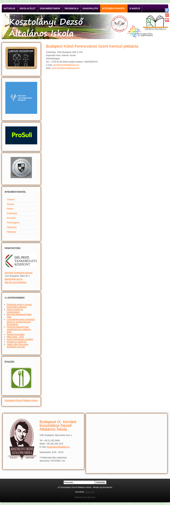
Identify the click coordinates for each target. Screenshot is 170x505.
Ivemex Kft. (90, 492)
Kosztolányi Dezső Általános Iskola (21, 400)
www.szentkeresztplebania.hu (66, 68)
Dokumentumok (50, 8)
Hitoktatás (11, 232)
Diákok (10, 209)
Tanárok (10, 204)
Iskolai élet (28, 8)
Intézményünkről (113, 8)
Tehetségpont (13, 222)
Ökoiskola (72, 8)
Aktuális (9, 8)
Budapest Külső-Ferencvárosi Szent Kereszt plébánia (92, 46)
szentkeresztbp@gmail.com (66, 65)
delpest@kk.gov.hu (13, 279)
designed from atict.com (85, 497)
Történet (11, 199)
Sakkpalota (90, 8)
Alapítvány (12, 227)
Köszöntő (11, 218)
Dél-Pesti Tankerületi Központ (18, 272)
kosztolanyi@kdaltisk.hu (58, 447)
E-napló (135, 8)
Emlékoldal (12, 213)
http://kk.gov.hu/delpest (15, 282)
